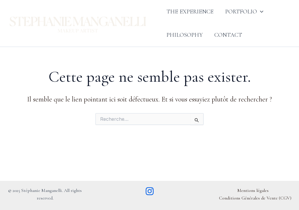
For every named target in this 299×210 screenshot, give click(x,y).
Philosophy (184, 35)
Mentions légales (253, 190)
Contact (228, 35)
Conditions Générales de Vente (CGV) (255, 198)
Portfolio (244, 11)
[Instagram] (149, 191)
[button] (260, 11)
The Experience (189, 11)
